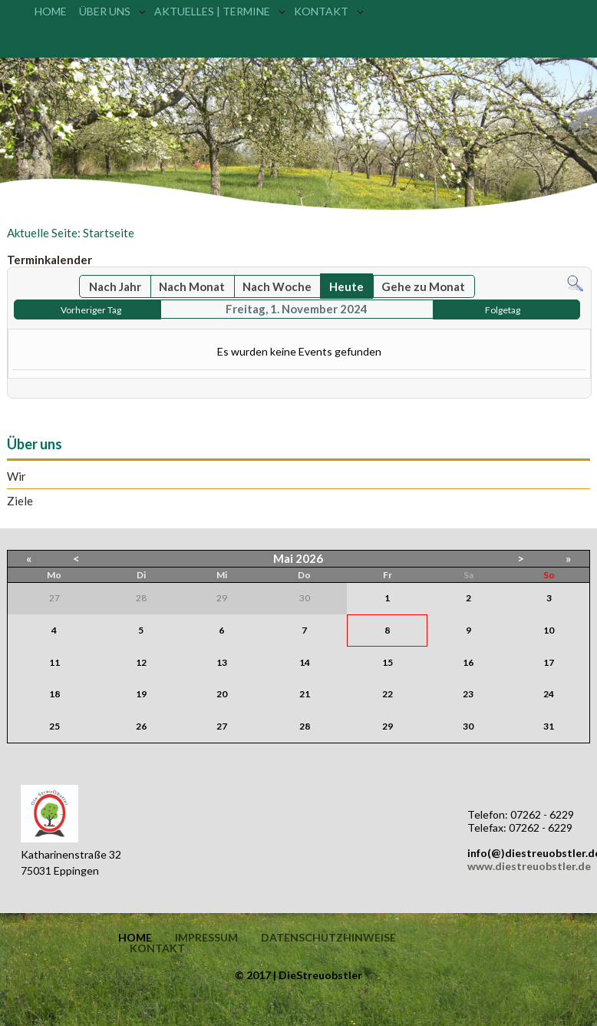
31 (548, 726)
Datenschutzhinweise (328, 937)
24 (548, 694)
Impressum (206, 937)
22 (387, 694)
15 (387, 662)
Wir (16, 476)
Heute (346, 286)
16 (468, 662)
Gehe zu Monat (423, 286)
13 (221, 662)
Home (51, 11)
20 (221, 694)
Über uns (104, 11)
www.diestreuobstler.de (529, 865)
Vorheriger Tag (91, 310)
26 (141, 726)
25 (54, 726)
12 (141, 662)
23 (468, 694)
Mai (283, 558)
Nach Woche (277, 286)
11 (54, 662)
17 (548, 662)
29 (387, 726)
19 (141, 694)
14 (304, 662)
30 (468, 726)
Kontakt (321, 11)
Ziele (20, 501)
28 (304, 726)
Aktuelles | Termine (212, 11)
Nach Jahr (115, 286)
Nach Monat (192, 286)
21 (304, 694)
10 (548, 630)
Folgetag (502, 310)
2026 (309, 558)
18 (54, 694)
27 (221, 726)
